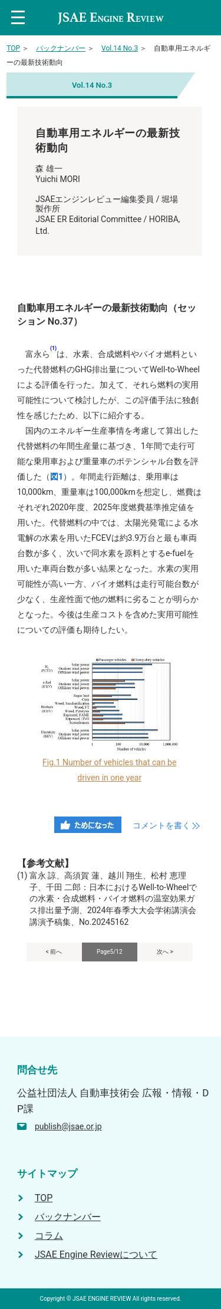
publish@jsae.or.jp (68, 1126)
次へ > (165, 951)
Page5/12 (110, 951)
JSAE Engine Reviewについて (96, 1254)
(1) (53, 348)
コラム (49, 1235)
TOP (13, 48)
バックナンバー (60, 48)
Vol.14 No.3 (119, 48)
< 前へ (54, 951)
